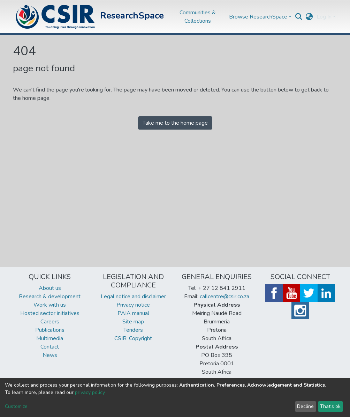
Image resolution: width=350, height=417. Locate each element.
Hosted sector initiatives (49, 313)
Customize (16, 406)
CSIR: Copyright (133, 338)
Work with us (49, 305)
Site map (133, 321)
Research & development (50, 296)
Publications (49, 330)
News (50, 355)
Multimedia (49, 338)
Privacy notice (133, 305)
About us (50, 288)
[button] (309, 17)
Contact (49, 347)
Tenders (133, 330)
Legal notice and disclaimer (133, 296)
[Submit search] (299, 16)
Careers (49, 321)
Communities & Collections (198, 17)
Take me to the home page (175, 123)
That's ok (330, 406)
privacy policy (90, 392)
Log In (324, 17)
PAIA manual (133, 313)
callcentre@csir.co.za (224, 296)
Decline (305, 406)
